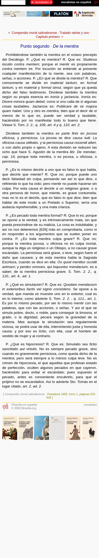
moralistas (90, 404)
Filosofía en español (24, 404)
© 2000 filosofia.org (23, 408)
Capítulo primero (48, 37)
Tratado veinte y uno (74, 33)
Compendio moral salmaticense (34, 33)
